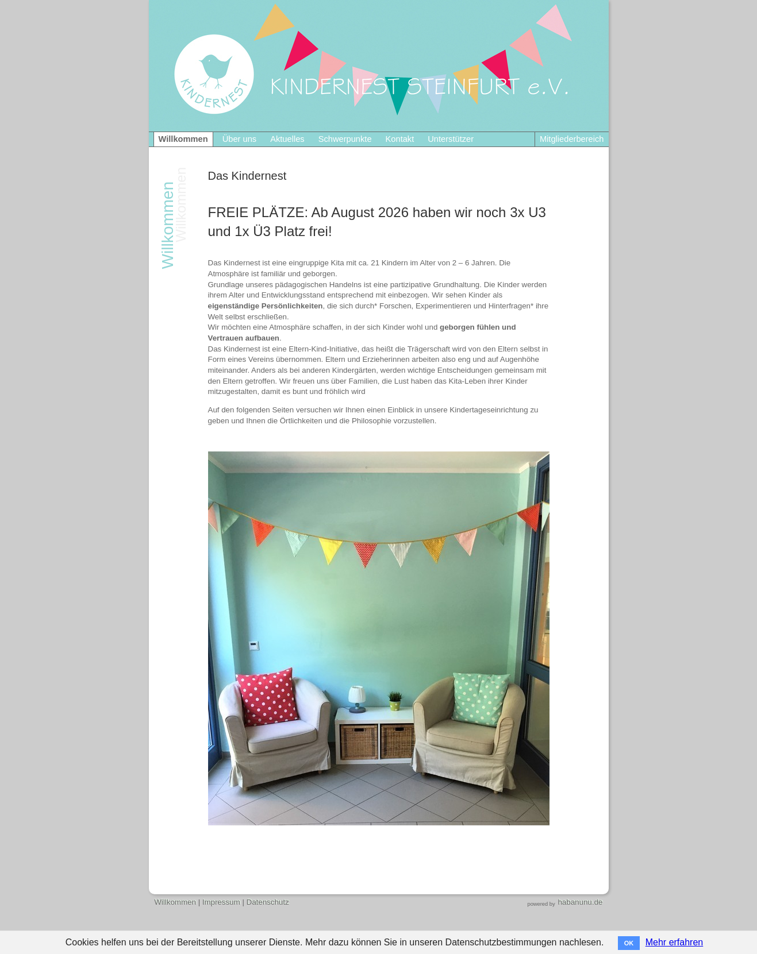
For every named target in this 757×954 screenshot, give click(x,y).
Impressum (221, 902)
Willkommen (183, 139)
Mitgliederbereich (572, 139)
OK (629, 943)
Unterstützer (451, 139)
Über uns (239, 139)
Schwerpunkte (345, 139)
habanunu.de (580, 902)
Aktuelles (287, 139)
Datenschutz (268, 902)
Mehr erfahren (674, 942)
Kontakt (400, 139)
